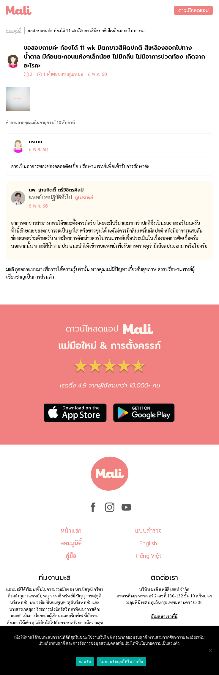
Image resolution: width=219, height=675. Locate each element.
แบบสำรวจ (148, 530)
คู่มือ (71, 555)
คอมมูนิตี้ (13, 30)
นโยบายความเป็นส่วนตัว (158, 643)
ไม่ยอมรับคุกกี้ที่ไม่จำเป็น (121, 662)
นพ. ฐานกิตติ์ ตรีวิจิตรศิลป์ (56, 190)
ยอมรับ (85, 662)
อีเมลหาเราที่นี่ (164, 616)
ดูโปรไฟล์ (84, 197)
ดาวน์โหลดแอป (193, 10)
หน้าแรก (71, 530)
